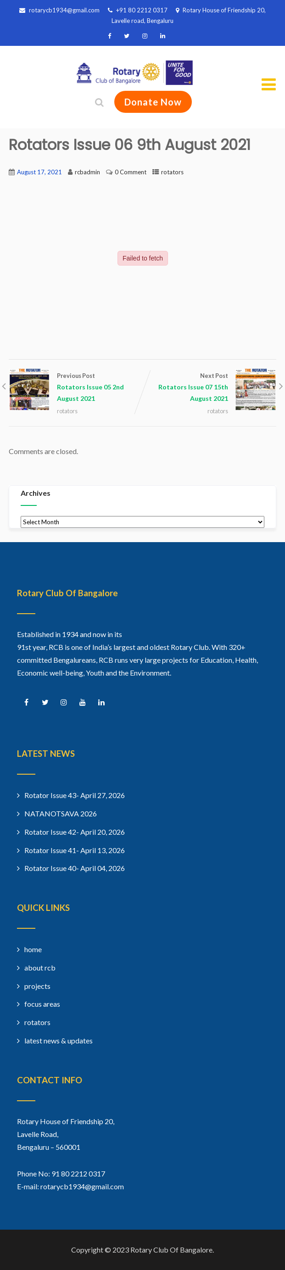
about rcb (40, 967)
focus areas (42, 1003)
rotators (172, 172)
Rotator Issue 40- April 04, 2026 (74, 868)
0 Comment (130, 172)
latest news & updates (58, 1040)
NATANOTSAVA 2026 (60, 813)
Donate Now (153, 101)
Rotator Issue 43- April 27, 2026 (74, 795)
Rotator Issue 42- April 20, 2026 (74, 831)
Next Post (210, 388)
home (33, 949)
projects (37, 986)
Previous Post (76, 388)
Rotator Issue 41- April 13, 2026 (74, 850)
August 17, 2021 (39, 172)
